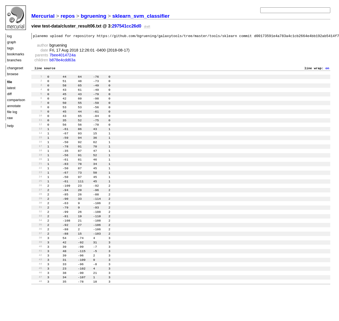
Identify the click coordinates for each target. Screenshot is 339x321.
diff (9, 94)
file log (12, 112)
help (10, 126)
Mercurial (43, 16)
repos (67, 16)
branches (14, 60)
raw (10, 118)
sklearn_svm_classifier (141, 16)
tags (10, 48)
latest (11, 88)
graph (11, 42)
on (327, 69)
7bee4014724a (63, 56)
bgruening (93, 16)
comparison (16, 100)
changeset (15, 68)
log (9, 36)
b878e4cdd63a (62, 61)
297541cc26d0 (126, 26)
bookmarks (15, 54)
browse (12, 74)
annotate (14, 106)
